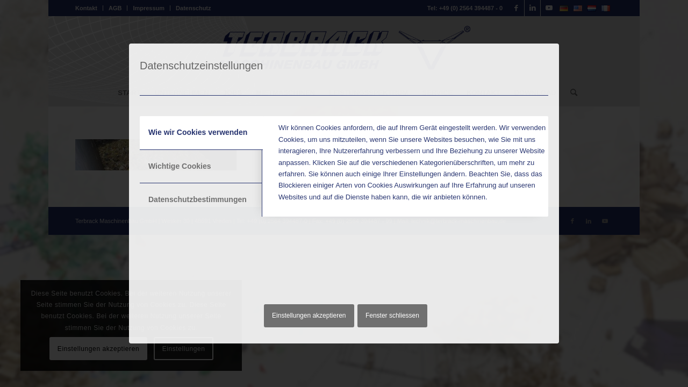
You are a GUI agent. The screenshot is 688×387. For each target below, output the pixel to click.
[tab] (201, 132)
